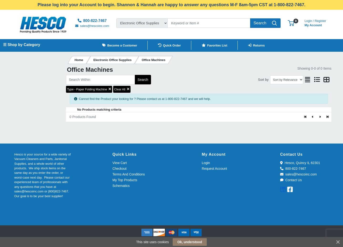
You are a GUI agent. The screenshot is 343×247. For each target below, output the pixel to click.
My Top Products (124, 180)
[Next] (320, 117)
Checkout (119, 168)
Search (143, 80)
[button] (291, 23)
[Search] (208, 23)
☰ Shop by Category (21, 45)
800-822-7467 (293, 168)
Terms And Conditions (128, 174)
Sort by (263, 80)
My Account (315, 22)
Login (206, 163)
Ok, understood (189, 242)
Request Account (214, 168)
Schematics (121, 186)
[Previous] (313, 117)
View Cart (119, 163)
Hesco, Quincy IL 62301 (300, 163)
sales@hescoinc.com (298, 174)
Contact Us (291, 180)
